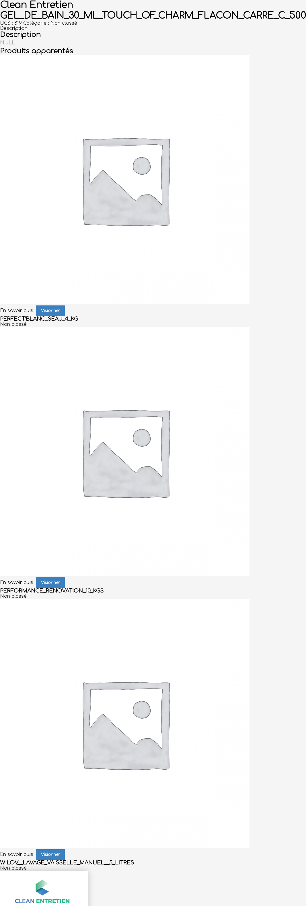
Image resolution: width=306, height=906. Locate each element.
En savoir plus (16, 310)
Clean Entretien (36, 5)
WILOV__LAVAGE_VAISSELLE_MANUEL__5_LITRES (67, 863)
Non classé (63, 23)
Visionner (50, 311)
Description (13, 28)
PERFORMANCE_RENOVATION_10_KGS (52, 591)
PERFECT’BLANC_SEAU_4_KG (39, 319)
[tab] (153, 28)
